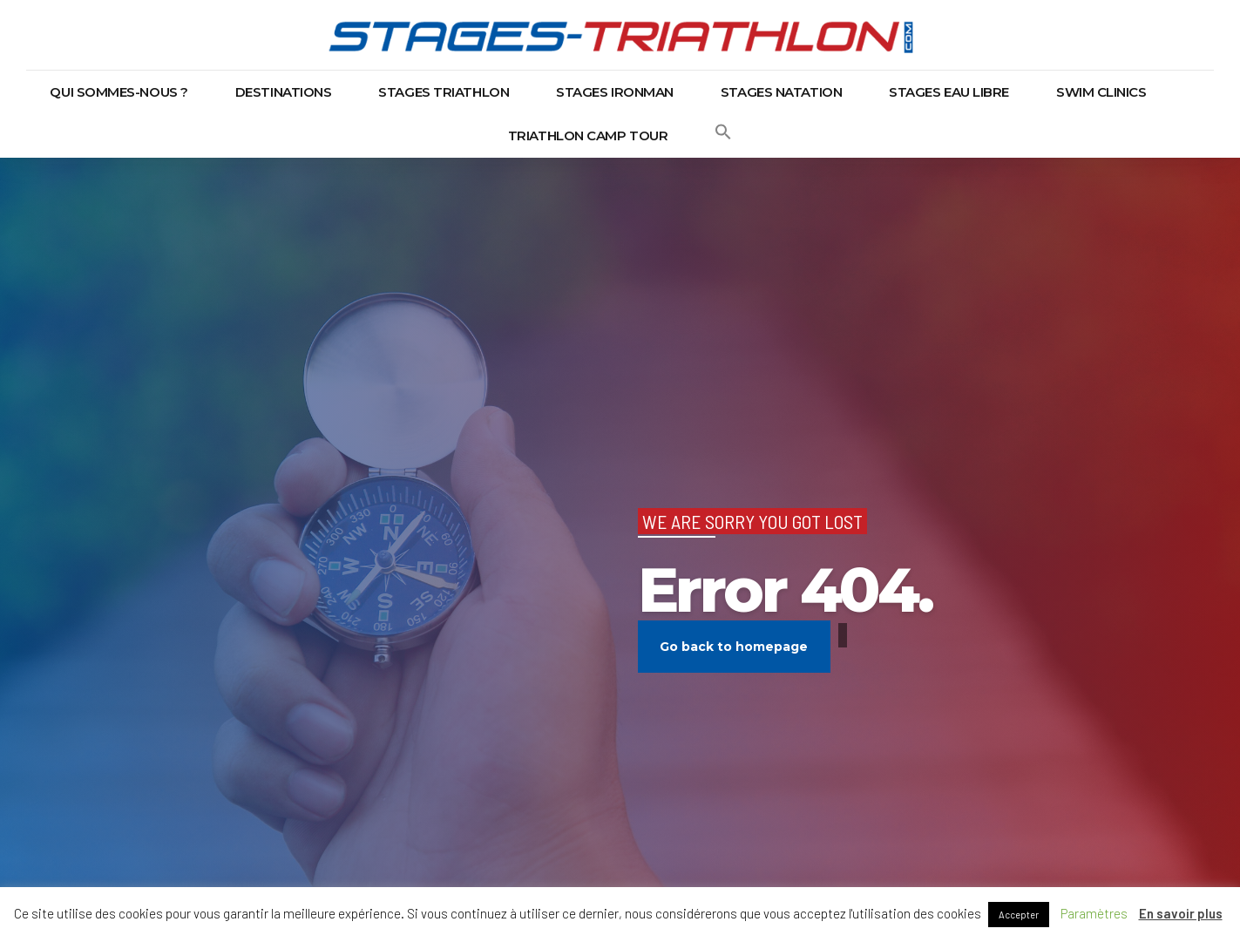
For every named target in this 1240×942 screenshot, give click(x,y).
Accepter (1019, 914)
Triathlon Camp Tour (587, 135)
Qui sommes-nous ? (118, 92)
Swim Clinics (1101, 92)
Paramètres (1094, 913)
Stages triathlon (443, 92)
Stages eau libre (949, 92)
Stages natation (781, 92)
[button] (723, 136)
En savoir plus (1181, 913)
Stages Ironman (615, 92)
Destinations (283, 92)
